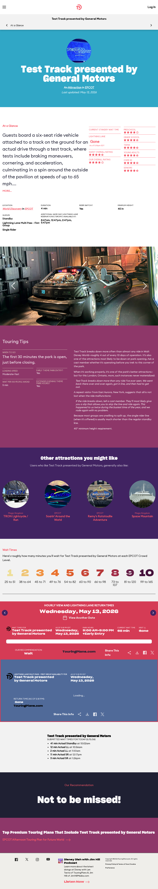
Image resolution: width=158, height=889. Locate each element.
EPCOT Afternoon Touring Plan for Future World (36, 839)
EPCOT (89, 87)
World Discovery (12, 208)
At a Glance (17, 25)
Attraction (74, 87)
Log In (152, 7)
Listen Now (77, 882)
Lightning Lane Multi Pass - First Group (20, 224)
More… (7, 190)
